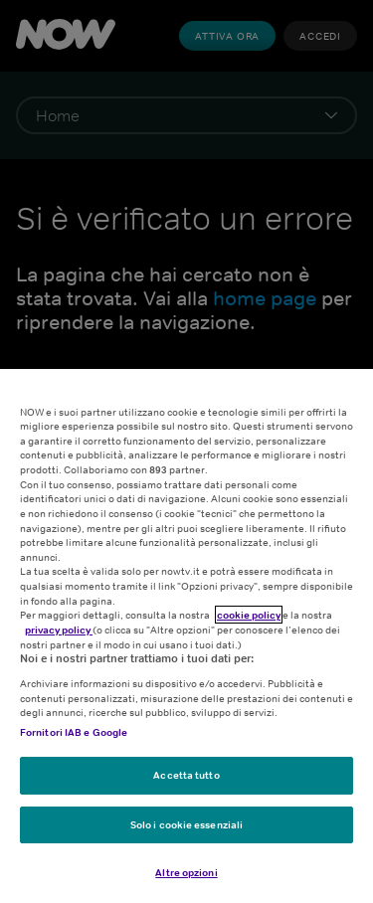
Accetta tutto (186, 775)
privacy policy (59, 629)
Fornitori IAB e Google (73, 732)
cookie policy (248, 615)
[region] (186, 636)
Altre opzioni (186, 872)
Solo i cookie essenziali (186, 824)
